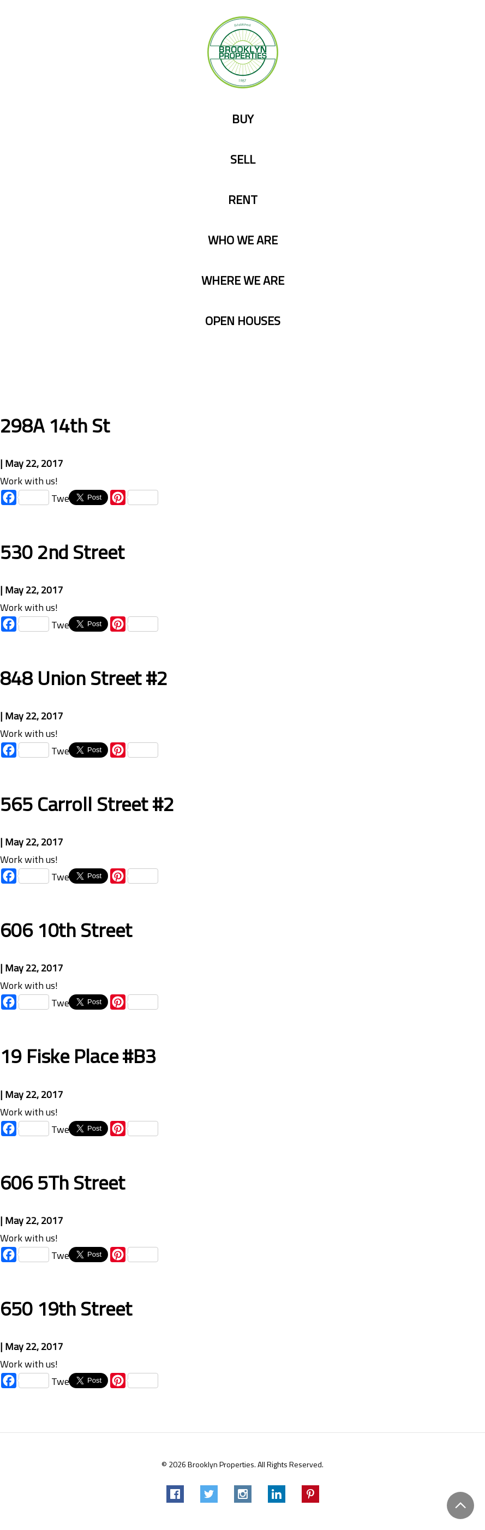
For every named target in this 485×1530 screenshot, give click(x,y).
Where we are (242, 281)
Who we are (243, 240)
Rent (243, 200)
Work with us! (29, 480)
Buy (243, 119)
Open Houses (242, 321)
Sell (242, 160)
